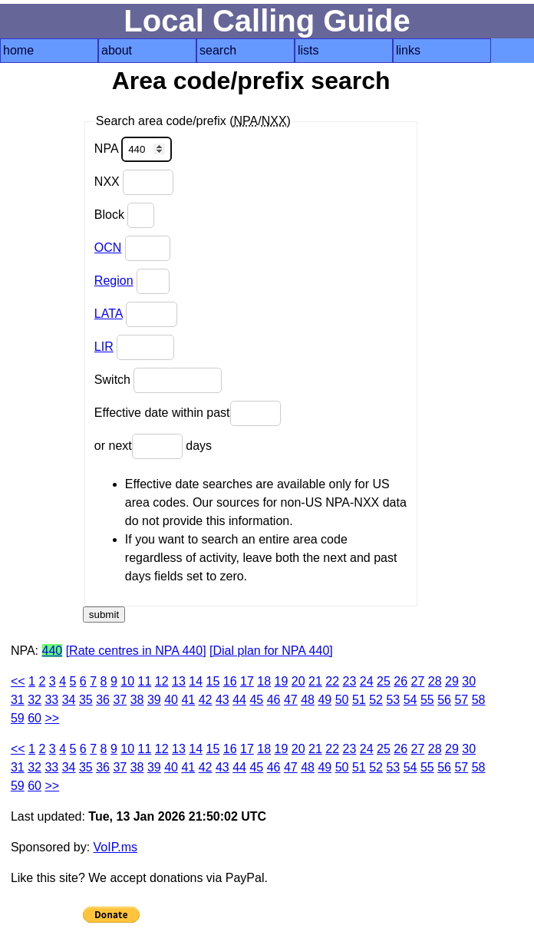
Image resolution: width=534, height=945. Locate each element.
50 (342, 699)
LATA (108, 313)
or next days (153, 446)
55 (427, 699)
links (408, 50)
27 (418, 681)
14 (196, 681)
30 (469, 681)
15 (213, 681)
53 (393, 699)
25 (384, 681)
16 (230, 681)
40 (171, 699)
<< (18, 681)
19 (281, 681)
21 (315, 681)
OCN (108, 247)
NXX (133, 182)
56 (444, 699)
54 (410, 699)
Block (124, 215)
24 (367, 681)
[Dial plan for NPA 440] (271, 650)
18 (264, 681)
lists (308, 50)
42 (206, 699)
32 (34, 699)
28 (435, 681)
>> (51, 718)
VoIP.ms (116, 847)
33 (51, 699)
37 (120, 699)
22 (332, 681)
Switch (158, 380)
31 (18, 699)
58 (479, 699)
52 (376, 699)
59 (18, 718)
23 (350, 681)
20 (298, 681)
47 (291, 699)
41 (188, 699)
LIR (104, 346)
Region (114, 280)
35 (86, 699)
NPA (133, 149)
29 (452, 681)
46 (274, 699)
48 (308, 699)
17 (247, 681)
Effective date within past (187, 413)
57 (461, 699)
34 (69, 699)
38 (137, 699)
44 (239, 699)
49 (324, 699)
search (217, 50)
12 (162, 681)
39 (154, 699)
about (116, 50)
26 (400, 681)
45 (256, 699)
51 (359, 699)
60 (34, 718)
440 (52, 650)
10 (127, 681)
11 (145, 681)
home (18, 50)
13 (179, 681)
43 (222, 699)
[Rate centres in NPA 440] (136, 650)
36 (103, 699)
